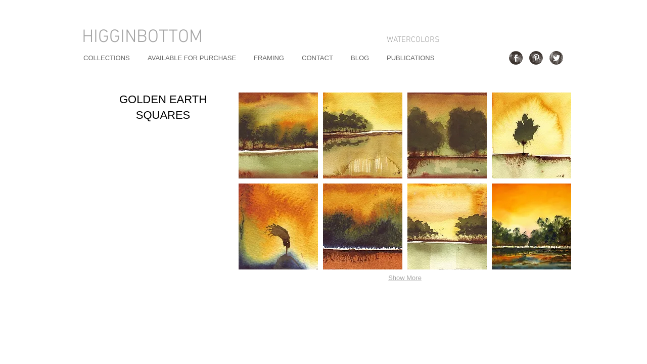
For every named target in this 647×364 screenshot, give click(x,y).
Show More (405, 278)
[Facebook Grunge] (516, 58)
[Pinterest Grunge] (536, 58)
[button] (278, 135)
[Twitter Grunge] (556, 58)
